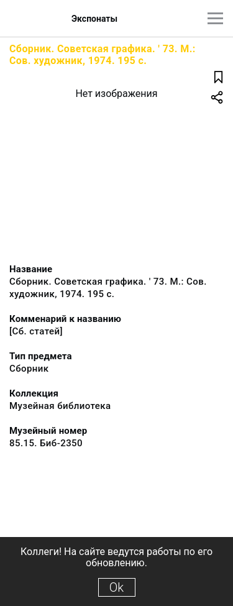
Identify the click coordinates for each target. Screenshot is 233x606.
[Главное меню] (215, 18)
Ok (116, 587)
